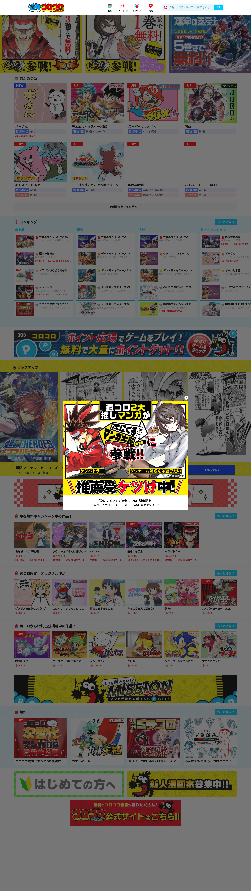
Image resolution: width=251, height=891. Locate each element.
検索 (218, 7)
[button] (109, 7)
